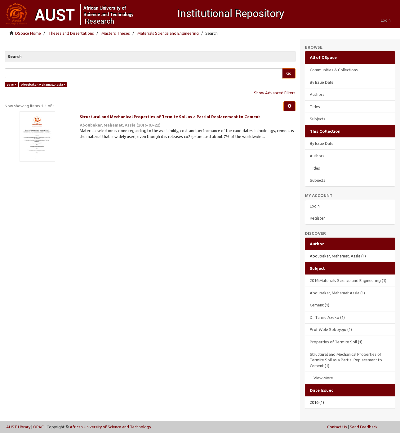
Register (317, 218)
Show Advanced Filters (275, 93)
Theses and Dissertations (71, 33)
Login (315, 206)
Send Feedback (364, 427)
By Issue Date (322, 82)
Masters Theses (115, 33)
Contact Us (337, 427)
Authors (317, 94)
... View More (321, 378)
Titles (315, 107)
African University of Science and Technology (110, 427)
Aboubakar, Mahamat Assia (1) (337, 293)
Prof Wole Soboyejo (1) (331, 329)
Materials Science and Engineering (168, 33)
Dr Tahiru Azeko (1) (327, 317)
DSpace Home (28, 33)
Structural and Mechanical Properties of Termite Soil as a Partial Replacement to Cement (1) (346, 360)
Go (288, 73)
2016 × (11, 84)
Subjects (317, 119)
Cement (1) (319, 305)
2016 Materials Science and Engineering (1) (348, 280)
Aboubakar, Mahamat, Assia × (43, 84)
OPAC (38, 427)
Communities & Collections (334, 70)
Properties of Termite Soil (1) (336, 342)
